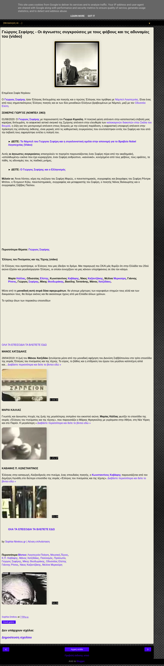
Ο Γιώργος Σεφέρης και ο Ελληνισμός (43, 169)
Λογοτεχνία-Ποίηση (38, 554)
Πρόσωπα (60, 558)
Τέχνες (64, 554)
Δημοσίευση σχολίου (17, 637)
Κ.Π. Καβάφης (10, 558)
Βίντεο (22, 554)
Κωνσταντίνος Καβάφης (106, 475)
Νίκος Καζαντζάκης (30, 564)
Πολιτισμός (46, 558)
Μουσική (55, 554)
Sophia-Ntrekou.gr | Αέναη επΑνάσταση (27, 541)
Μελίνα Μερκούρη (52, 564)
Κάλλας (20, 278)
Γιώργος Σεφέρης (14, 99)
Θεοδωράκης (56, 281)
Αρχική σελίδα (77, 649)
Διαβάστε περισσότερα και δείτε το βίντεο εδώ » (34, 364)
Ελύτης (44, 278)
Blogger (80, 661)
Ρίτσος (12, 281)
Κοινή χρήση (8, 622)
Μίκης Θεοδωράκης (34, 561)
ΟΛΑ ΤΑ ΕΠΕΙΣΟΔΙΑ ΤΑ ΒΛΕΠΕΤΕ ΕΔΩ (24, 344)
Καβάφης (73, 278)
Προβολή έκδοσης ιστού (77, 655)
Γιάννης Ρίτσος (10, 564)
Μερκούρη (120, 278)
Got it (91, 16)
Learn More (77, 16)
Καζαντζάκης (95, 278)
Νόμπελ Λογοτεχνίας (126, 99)
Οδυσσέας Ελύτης (56, 561)
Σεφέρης (34, 281)
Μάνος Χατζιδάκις (29, 558)
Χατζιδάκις (104, 281)
